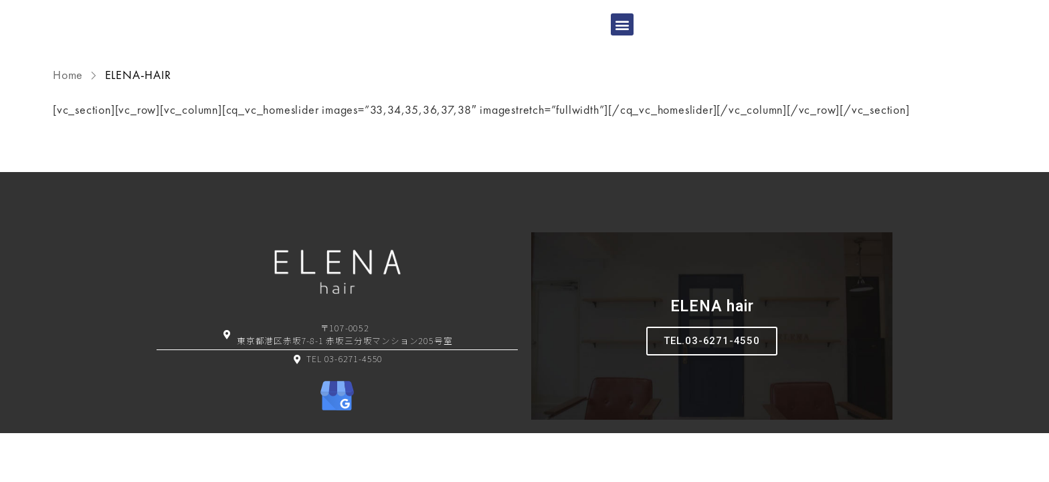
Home (69, 100)
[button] (622, 37)
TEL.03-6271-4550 (712, 366)
